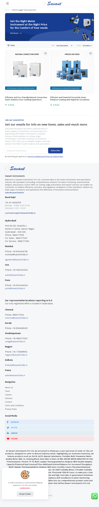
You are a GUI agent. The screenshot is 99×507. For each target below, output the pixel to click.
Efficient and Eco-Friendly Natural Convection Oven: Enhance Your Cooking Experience (26, 98)
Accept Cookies (25, 494)
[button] (45, 53)
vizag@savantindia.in (15, 341)
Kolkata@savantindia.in (16, 365)
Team (7, 391)
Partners (9, 398)
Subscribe (55, 150)
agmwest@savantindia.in (17, 259)
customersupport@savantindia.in (20, 213)
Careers (8, 395)
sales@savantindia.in (14, 192)
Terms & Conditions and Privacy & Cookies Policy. (45, 157)
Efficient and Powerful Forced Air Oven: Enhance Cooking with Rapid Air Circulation (69, 98)
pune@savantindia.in (15, 288)
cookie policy (25, 488)
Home (7, 10)
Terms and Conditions (14, 405)
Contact (8, 402)
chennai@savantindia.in (16, 318)
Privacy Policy (11, 409)
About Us (9, 387)
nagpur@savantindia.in (16, 355)
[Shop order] (64, 45)
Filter (11, 45)
